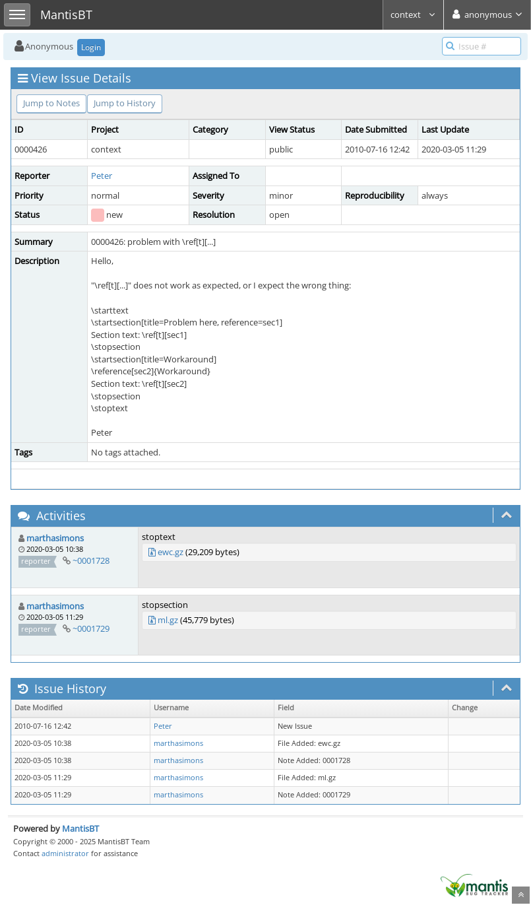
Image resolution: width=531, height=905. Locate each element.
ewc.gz (170, 552)
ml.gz (168, 620)
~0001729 (91, 628)
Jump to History (125, 103)
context (413, 14)
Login (91, 47)
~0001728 (91, 560)
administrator (65, 853)
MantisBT (80, 828)
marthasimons (55, 538)
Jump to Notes (51, 103)
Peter (101, 176)
